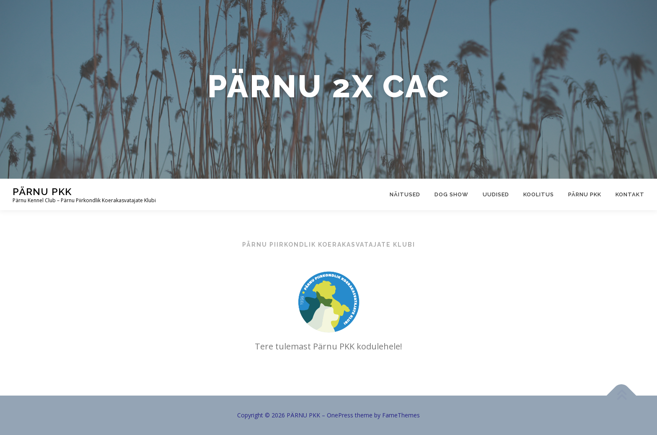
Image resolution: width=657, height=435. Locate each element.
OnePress (340, 415)
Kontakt (630, 194)
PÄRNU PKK (42, 191)
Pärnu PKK (584, 194)
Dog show (451, 194)
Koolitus (538, 194)
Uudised (496, 194)
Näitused (405, 194)
